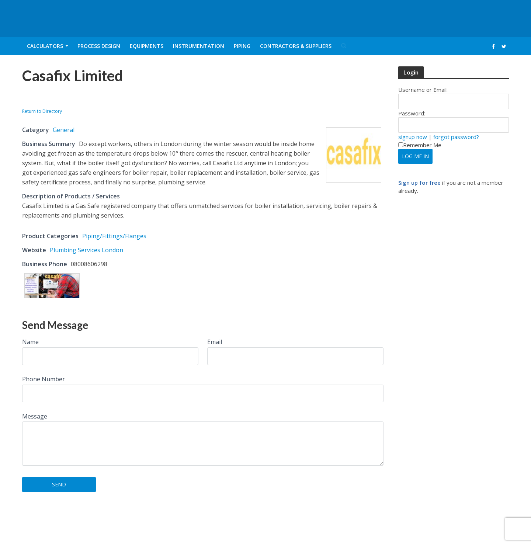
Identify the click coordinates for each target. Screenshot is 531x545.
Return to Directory (42, 111)
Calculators (45, 45)
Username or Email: (423, 89)
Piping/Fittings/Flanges (114, 236)
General (63, 130)
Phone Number (43, 379)
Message (34, 416)
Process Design (98, 45)
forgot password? (456, 136)
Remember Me (419, 145)
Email (214, 342)
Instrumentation (198, 45)
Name (30, 342)
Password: (411, 113)
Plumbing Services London (86, 250)
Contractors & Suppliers (296, 45)
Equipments (146, 45)
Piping (242, 45)
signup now (412, 136)
